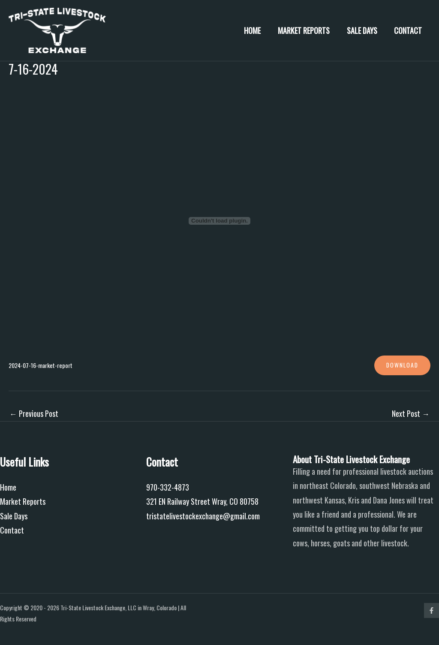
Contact (409, 30)
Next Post (411, 413)
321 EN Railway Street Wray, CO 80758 (202, 501)
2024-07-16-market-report (42, 365)
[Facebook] (431, 610)
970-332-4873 (167, 487)
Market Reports (308, 30)
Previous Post (33, 413)
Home (258, 30)
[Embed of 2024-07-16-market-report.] (219, 221)
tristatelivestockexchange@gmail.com (203, 515)
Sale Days (364, 30)
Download (401, 365)
